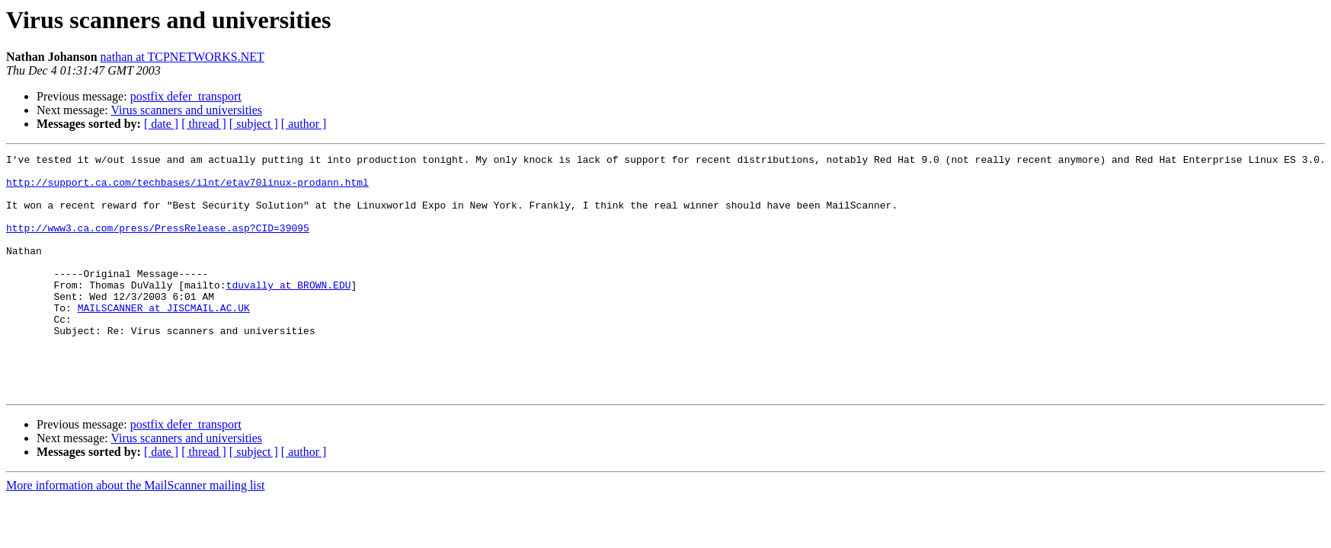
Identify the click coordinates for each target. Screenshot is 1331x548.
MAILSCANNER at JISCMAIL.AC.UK (164, 339)
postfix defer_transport (186, 96)
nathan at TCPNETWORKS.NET (182, 56)
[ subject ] (253, 123)
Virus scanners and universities (186, 110)
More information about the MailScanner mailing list (135, 533)
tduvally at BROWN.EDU (288, 312)
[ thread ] (203, 123)
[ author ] (304, 123)
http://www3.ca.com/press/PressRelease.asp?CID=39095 (157, 243)
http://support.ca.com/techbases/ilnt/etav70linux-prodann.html (187, 189)
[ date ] (161, 123)
